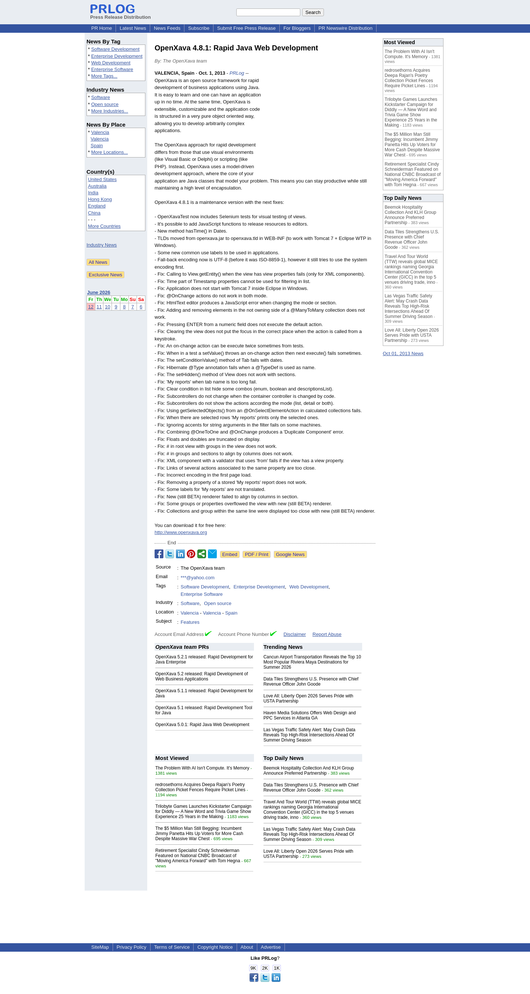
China (94, 213)
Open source (105, 104)
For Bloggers (297, 28)
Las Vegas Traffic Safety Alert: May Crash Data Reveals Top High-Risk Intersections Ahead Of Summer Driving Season (310, 735)
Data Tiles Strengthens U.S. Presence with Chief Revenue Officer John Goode (311, 681)
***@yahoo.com (198, 577)
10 (107, 306)
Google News (290, 554)
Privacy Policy (131, 947)
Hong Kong (100, 199)
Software (100, 97)
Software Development (115, 49)
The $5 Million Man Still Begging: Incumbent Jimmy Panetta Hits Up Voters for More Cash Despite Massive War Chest (199, 833)
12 (90, 306)
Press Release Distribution (120, 14)
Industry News (101, 245)
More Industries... (109, 111)
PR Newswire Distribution (345, 28)
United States (102, 179)
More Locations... (109, 152)
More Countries (104, 226)
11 (99, 306)
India (93, 192)
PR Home (101, 28)
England (97, 206)
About (247, 947)
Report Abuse (327, 634)
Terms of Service (172, 947)
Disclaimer (294, 634)
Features (190, 622)
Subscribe (198, 28)
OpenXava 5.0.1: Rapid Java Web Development (202, 724)
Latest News (133, 28)
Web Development (111, 63)
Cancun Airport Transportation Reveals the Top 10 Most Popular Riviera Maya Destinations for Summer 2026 (312, 662)
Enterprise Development (116, 56)
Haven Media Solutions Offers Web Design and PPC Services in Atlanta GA (310, 715)
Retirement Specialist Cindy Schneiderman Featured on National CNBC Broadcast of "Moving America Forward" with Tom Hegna (197, 855)
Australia (97, 186)
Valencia (100, 132)
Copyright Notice (215, 947)
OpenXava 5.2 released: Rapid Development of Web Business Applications (201, 676)
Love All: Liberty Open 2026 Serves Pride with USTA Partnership (412, 335)
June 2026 (98, 292)
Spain (97, 145)
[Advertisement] (320, 124)
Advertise (271, 947)
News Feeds (167, 28)
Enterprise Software (112, 69)
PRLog (237, 73)
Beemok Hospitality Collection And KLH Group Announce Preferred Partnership (309, 770)
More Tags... (104, 76)
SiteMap (100, 947)
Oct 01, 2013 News (403, 353)
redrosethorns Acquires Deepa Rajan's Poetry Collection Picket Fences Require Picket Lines (200, 787)
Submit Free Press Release (246, 28)
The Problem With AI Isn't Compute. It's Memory (202, 768)
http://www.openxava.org (181, 532)
